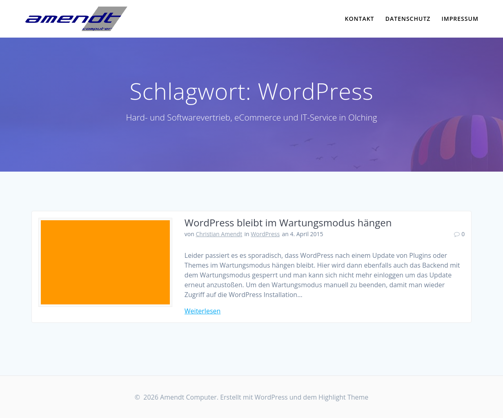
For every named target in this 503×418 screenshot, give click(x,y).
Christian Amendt (219, 234)
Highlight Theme (343, 397)
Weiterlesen (202, 310)
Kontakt (359, 18)
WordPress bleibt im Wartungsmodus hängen (288, 222)
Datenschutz (408, 18)
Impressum (460, 18)
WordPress (265, 234)
